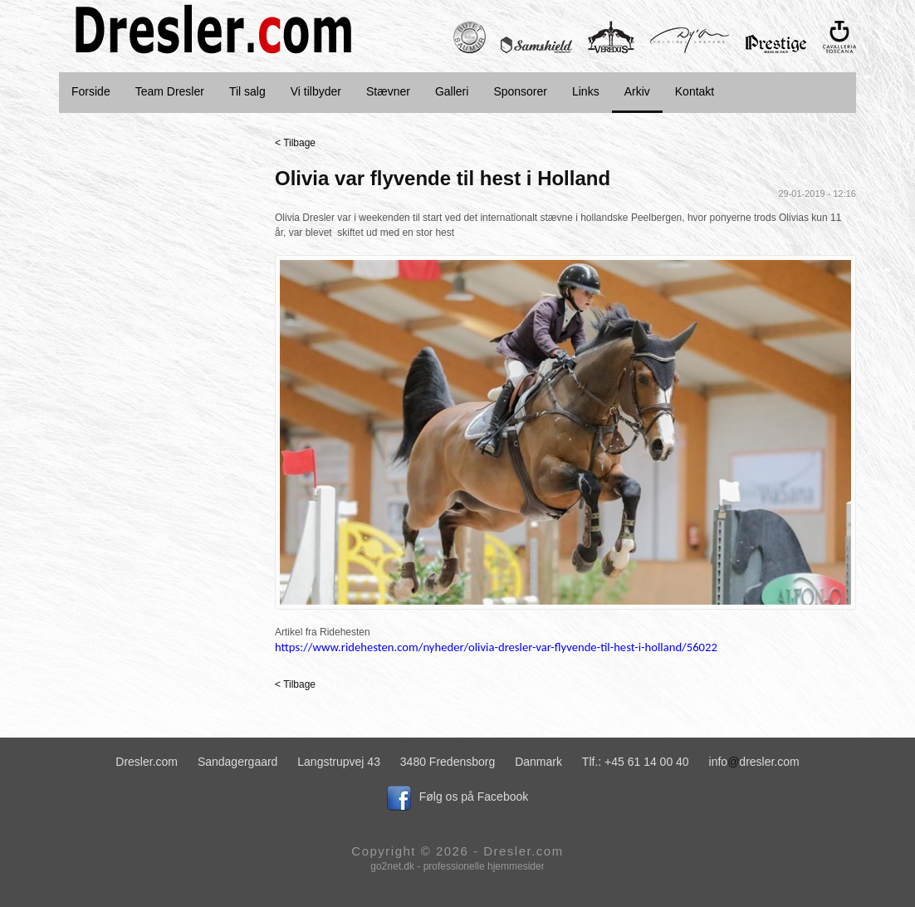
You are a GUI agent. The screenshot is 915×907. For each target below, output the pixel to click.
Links (585, 91)
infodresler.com (754, 761)
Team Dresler (169, 91)
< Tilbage (295, 143)
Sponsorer (520, 91)
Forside (90, 91)
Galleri (451, 91)
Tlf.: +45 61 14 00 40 (635, 761)
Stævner (388, 91)
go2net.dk (392, 866)
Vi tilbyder (316, 91)
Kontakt (694, 91)
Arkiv (637, 91)
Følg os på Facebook (458, 796)
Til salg (247, 91)
